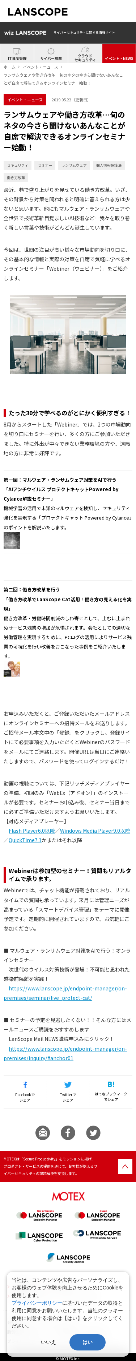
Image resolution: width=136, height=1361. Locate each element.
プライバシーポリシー (37, 1303)
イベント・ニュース (40, 67)
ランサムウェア (74, 165)
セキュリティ (17, 165)
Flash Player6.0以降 (32, 830)
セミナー (45, 165)
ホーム (10, 67)
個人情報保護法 (109, 165)
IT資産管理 (17, 58)
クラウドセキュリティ (85, 57)
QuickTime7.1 (25, 840)
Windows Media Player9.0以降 (95, 830)
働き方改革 (16, 177)
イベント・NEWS (119, 58)
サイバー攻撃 (51, 58)
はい (87, 1342)
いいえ (48, 1342)
